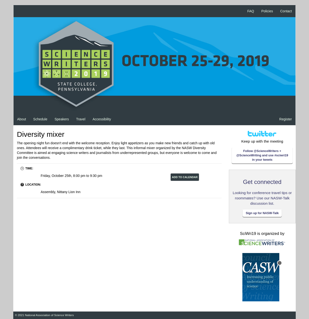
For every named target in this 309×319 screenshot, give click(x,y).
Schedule (40, 119)
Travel (80, 119)
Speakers (62, 119)
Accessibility (102, 119)
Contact (286, 11)
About (21, 119)
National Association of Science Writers (49, 315)
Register (285, 119)
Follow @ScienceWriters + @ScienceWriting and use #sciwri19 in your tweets (262, 155)
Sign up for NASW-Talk (262, 213)
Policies (267, 11)
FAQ (250, 11)
